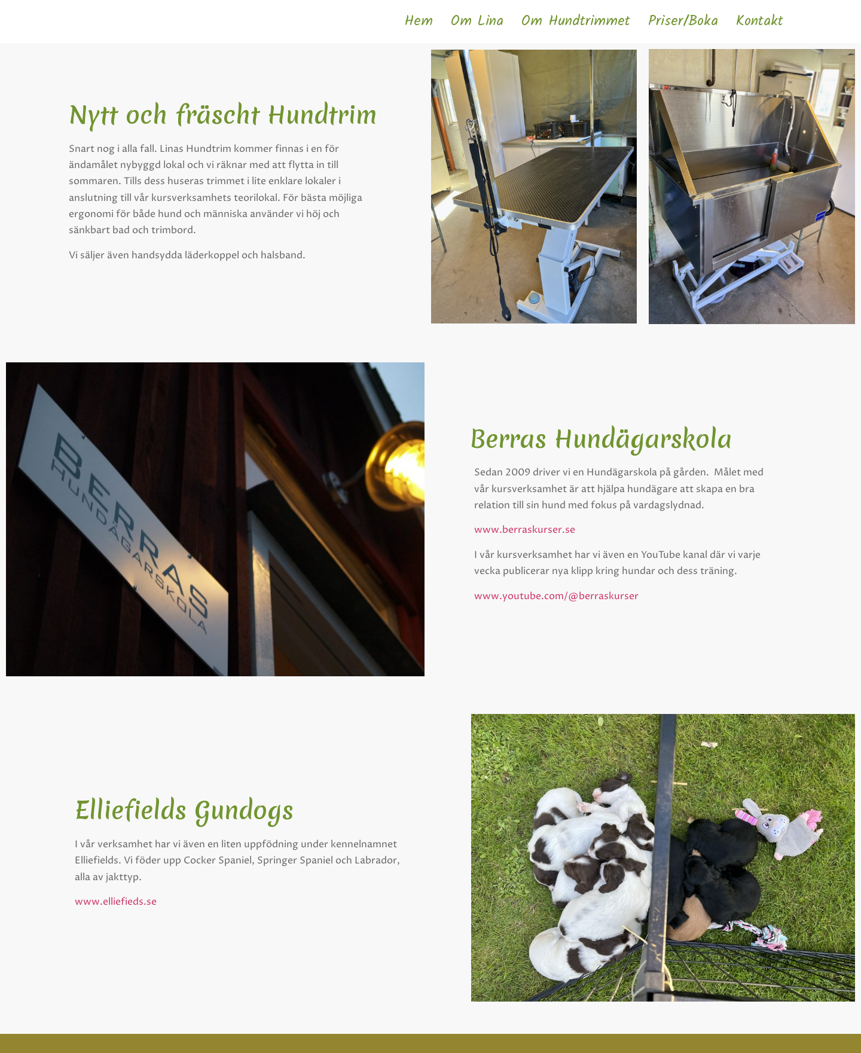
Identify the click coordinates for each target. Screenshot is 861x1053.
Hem (418, 21)
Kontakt (759, 21)
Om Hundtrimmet (575, 21)
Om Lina (477, 21)
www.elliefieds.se (117, 901)
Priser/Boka (683, 21)
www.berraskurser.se (524, 529)
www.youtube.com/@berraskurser (556, 596)
